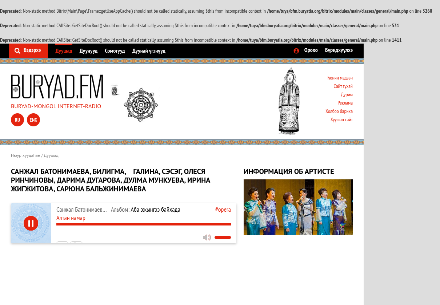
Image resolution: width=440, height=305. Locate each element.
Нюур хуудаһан (25, 155)
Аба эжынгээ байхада (145, 209)
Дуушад (63, 50)
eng (33, 120)
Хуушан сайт (342, 119)
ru (17, 120)
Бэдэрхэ (32, 49)
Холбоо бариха (339, 111)
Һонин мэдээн (340, 77)
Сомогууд (115, 50)
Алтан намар (70, 218)
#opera (223, 209)
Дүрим (347, 94)
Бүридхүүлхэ (339, 49)
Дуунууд (89, 50)
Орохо (311, 49)
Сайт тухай (343, 86)
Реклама (345, 102)
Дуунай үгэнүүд (148, 50)
